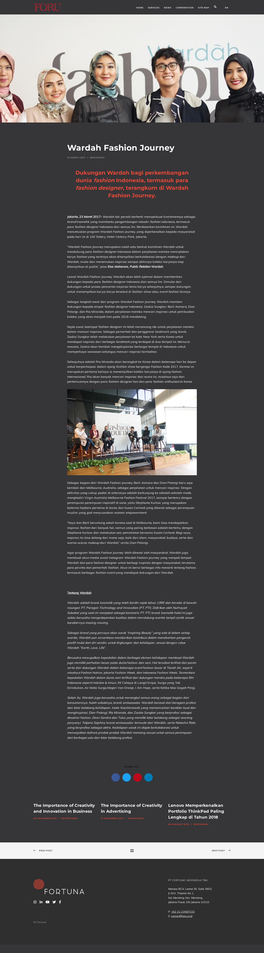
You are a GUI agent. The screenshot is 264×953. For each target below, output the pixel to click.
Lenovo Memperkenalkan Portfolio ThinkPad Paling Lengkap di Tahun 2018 (196, 811)
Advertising (69, 818)
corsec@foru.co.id (181, 916)
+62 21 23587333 (183, 911)
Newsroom (97, 157)
